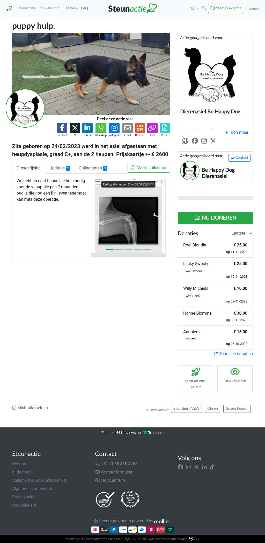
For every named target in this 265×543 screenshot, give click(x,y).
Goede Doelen (237, 408)
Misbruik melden (30, 407)
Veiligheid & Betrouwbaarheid (39, 480)
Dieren (212, 408)
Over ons (20, 463)
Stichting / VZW (186, 408)
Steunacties (26, 8)
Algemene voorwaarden (34, 488)
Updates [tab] (59, 168)
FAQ (84, 8)
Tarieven (70, 8)
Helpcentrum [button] (110, 480)
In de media (23, 472)
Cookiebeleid (24, 505)
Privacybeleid (24, 496)
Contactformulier (113, 472)
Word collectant (149, 167)
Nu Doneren (215, 218)
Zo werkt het (49, 8)
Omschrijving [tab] (29, 168)
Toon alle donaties (233, 353)
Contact (239, 157)
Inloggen (252, 8)
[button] (204, 8)
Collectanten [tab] (93, 168)
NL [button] (192, 8)
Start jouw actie (228, 8)
